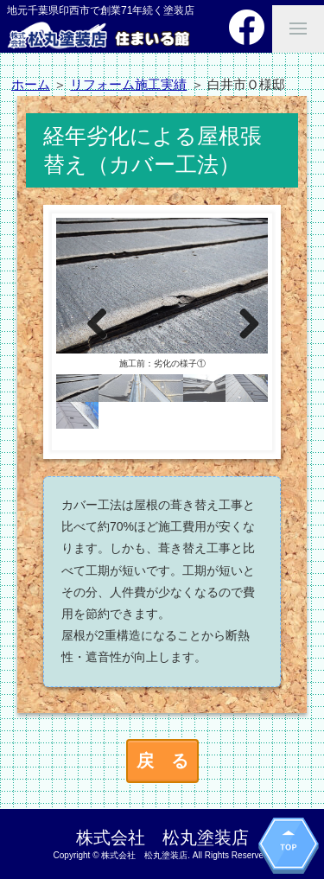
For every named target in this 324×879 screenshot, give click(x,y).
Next (237, 323)
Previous (86, 323)
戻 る (162, 760)
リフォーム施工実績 (128, 84)
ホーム (30, 84)
